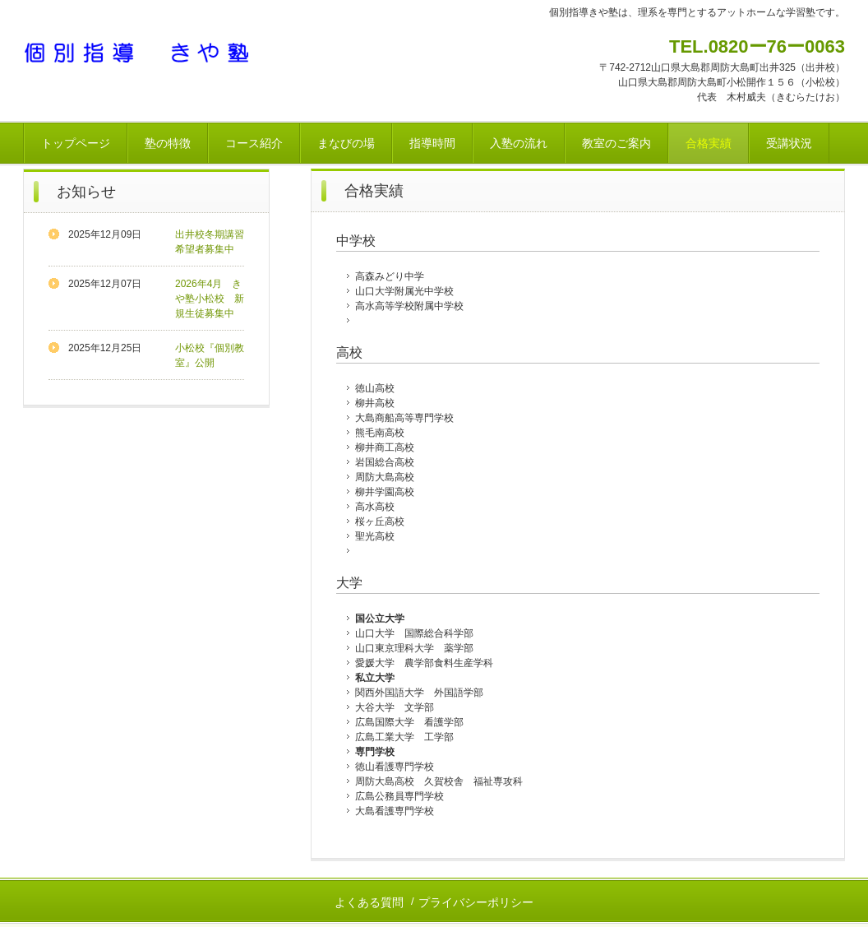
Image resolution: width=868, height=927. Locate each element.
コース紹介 (254, 143)
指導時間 (432, 143)
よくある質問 (369, 902)
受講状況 (789, 143)
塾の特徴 (168, 143)
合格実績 (709, 143)
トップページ (75, 143)
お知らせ (86, 191)
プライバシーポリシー (475, 902)
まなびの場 (346, 143)
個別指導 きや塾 (137, 52)
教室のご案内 (616, 143)
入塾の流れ (518, 143)
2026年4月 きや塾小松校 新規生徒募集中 (209, 298)
